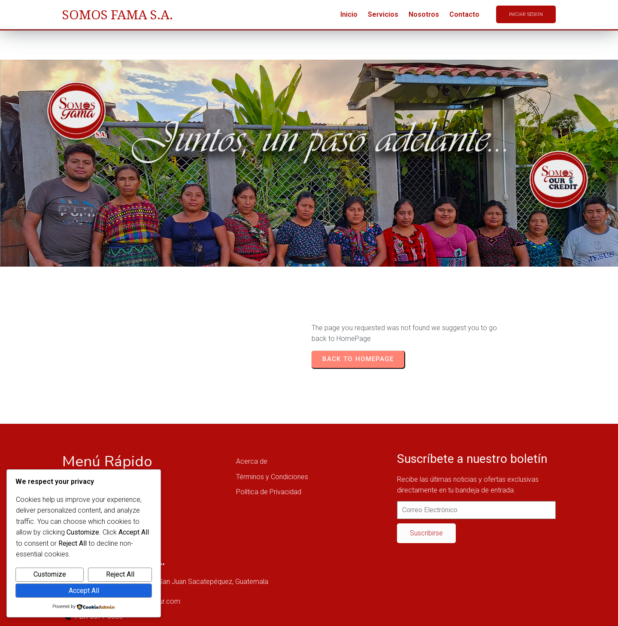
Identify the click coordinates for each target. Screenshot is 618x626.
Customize (49, 574)
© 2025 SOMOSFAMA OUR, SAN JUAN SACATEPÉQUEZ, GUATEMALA (166, 612)
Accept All (84, 590)
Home (88, 175)
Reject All (120, 574)
